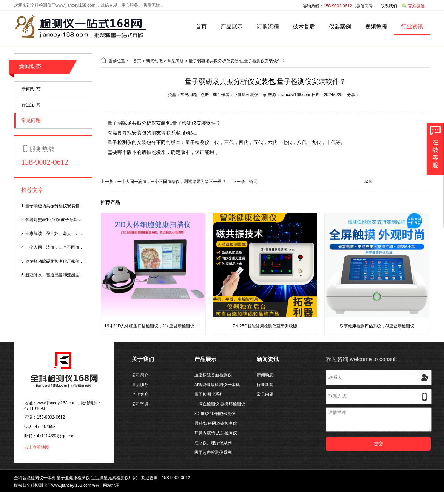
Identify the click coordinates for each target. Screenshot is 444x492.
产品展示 (232, 26)
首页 (201, 26)
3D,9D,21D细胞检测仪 (215, 413)
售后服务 (140, 384)
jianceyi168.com (295, 94)
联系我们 (389, 5)
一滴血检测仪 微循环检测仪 (219, 404)
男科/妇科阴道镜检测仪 (215, 423)
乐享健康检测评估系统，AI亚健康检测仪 (377, 326)
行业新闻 (31, 104)
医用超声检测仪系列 (213, 452)
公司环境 (140, 404)
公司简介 (140, 374)
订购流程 (268, 26)
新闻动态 (30, 66)
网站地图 (111, 485)
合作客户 (140, 394)
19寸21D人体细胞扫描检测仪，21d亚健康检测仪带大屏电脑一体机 (166, 326)
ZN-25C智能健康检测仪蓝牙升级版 (265, 326)
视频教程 (376, 26)
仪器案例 (340, 26)
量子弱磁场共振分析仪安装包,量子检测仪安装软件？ (73, 205)
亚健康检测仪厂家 (250, 94)
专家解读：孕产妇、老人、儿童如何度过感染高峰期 (73, 233)
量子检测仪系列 (208, 394)
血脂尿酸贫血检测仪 (213, 374)
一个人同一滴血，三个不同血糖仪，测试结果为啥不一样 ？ (80, 247)
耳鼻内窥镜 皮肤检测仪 (215, 433)
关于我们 (143, 359)
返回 (368, 180)
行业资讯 (412, 26)
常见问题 (31, 120)
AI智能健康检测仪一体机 (217, 384)
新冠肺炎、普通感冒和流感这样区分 (58, 275)
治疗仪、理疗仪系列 (213, 442)
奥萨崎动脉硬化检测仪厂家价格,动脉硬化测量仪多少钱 (75, 261)
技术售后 (304, 26)
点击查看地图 (36, 447)
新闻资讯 (268, 359)
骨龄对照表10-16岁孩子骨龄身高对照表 (62, 219)
